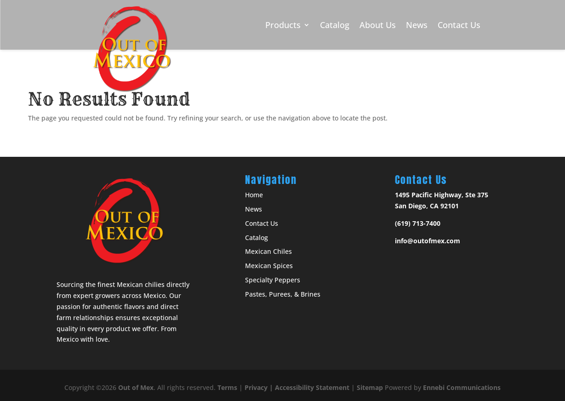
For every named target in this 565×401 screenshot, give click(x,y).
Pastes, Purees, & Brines (282, 294)
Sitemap (370, 387)
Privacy (256, 387)
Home (254, 194)
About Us (378, 24)
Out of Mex (136, 387)
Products (283, 24)
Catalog (334, 24)
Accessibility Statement (312, 387)
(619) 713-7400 (417, 223)
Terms (227, 387)
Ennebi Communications (462, 387)
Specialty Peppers (272, 279)
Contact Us (459, 24)
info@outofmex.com (427, 240)
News (417, 24)
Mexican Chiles (268, 251)
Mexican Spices (269, 265)
